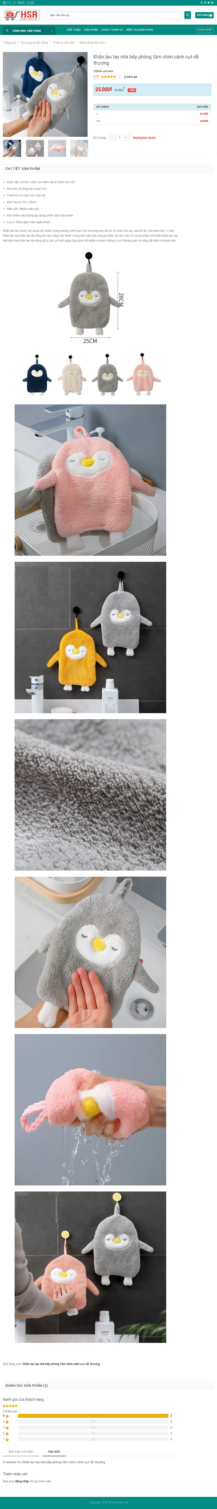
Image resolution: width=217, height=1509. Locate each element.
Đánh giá (130, 77)
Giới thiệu (74, 30)
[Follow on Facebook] (201, 3)
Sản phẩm (91, 30)
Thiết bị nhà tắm (63, 42)
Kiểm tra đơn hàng (139, 30)
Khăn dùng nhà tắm (92, 42)
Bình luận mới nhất (21, 1451)
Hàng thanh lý (112, 30)
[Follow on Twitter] (209, 3)
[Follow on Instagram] (205, 3)
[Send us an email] (212, 3)
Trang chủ (9, 42)
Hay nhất (54, 1451)
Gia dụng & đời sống (34, 42)
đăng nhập (22, 1481)
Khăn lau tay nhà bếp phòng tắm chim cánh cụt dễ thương (61, 1364)
